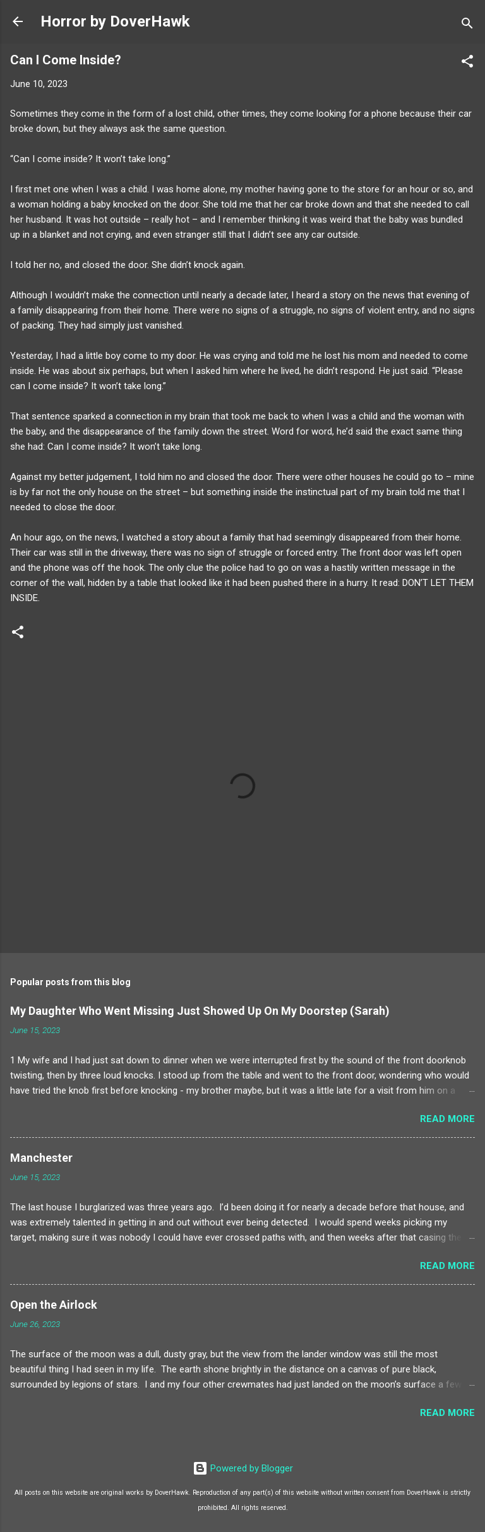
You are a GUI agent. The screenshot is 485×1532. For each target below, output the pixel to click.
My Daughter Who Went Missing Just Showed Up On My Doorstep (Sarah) (200, 1010)
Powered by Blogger (243, 1468)
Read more (447, 1119)
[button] (467, 63)
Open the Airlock (53, 1304)
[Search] (467, 25)
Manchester (41, 1157)
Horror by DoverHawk (115, 21)
